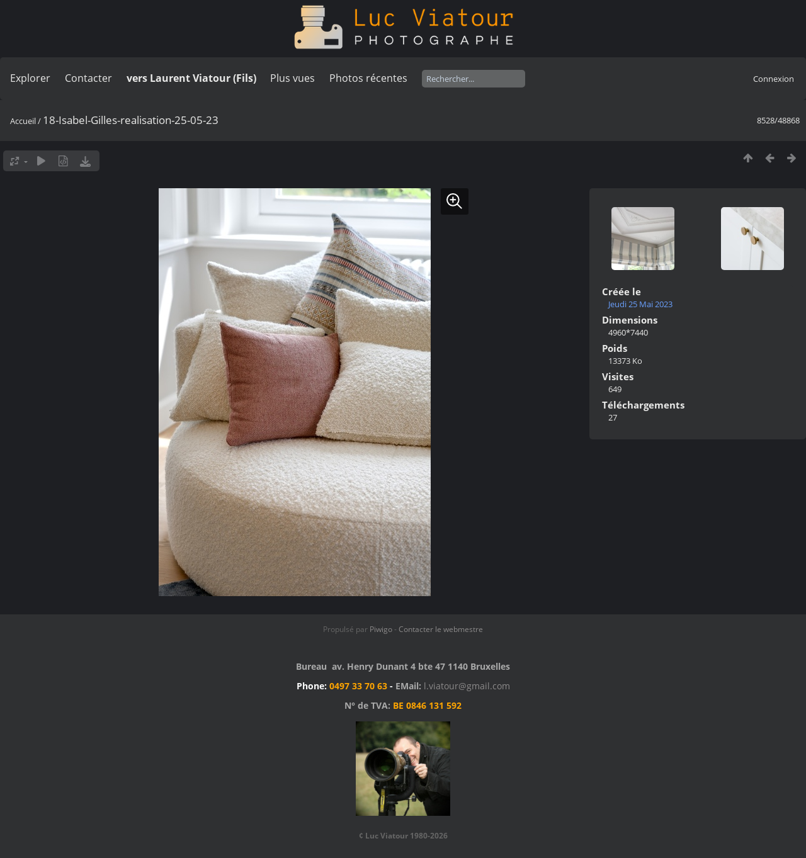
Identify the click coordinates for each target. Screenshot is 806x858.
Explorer (30, 78)
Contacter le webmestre (441, 629)
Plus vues (292, 78)
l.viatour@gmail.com (467, 686)
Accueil (23, 121)
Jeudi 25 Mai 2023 (640, 304)
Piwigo (381, 629)
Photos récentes (368, 78)
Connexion (773, 78)
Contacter (88, 78)
